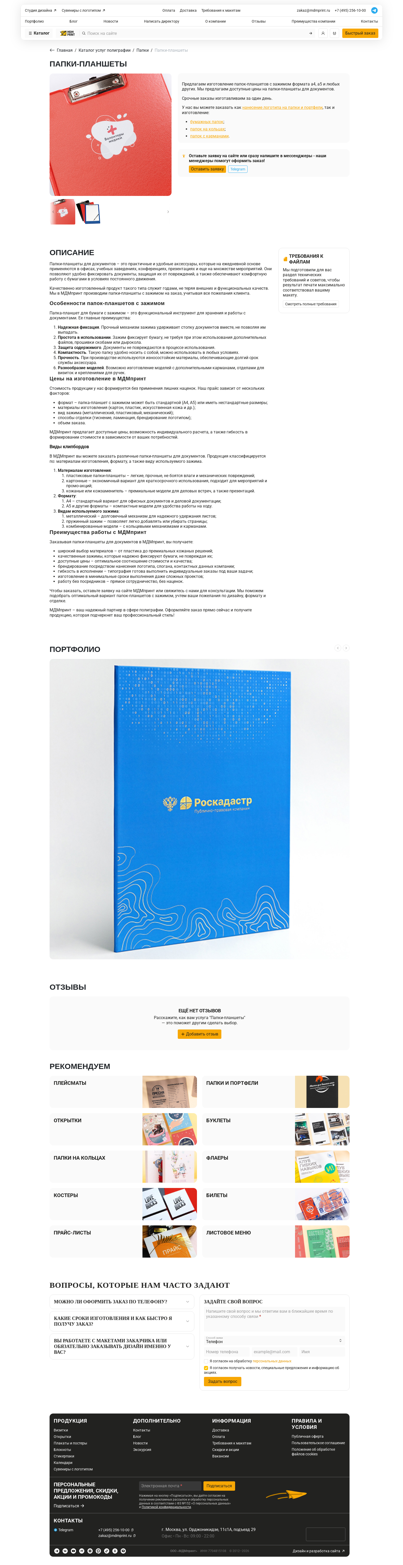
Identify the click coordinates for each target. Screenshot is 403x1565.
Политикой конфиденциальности (166, 1507)
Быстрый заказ (360, 33)
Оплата (168, 10)
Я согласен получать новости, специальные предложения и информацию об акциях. (271, 1370)
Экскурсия (142, 1450)
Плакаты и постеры (70, 1443)
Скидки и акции (225, 1450)
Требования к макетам (220, 10)
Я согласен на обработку (247, 1361)
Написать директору (161, 21)
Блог (74, 21)
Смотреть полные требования (311, 304)
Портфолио (34, 21)
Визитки (61, 1430)
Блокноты (62, 1450)
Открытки (62, 1437)
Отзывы (259, 21)
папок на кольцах (207, 129)
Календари (63, 1463)
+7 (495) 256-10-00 (350, 10)
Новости (111, 21)
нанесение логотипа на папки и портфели (282, 107)
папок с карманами (209, 136)
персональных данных (272, 1361)
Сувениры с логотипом (84, 10)
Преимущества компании (313, 21)
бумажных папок (206, 121)
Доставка (188, 10)
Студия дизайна (41, 10)
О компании (215, 21)
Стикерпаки (64, 1456)
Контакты (369, 21)
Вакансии (220, 1456)
